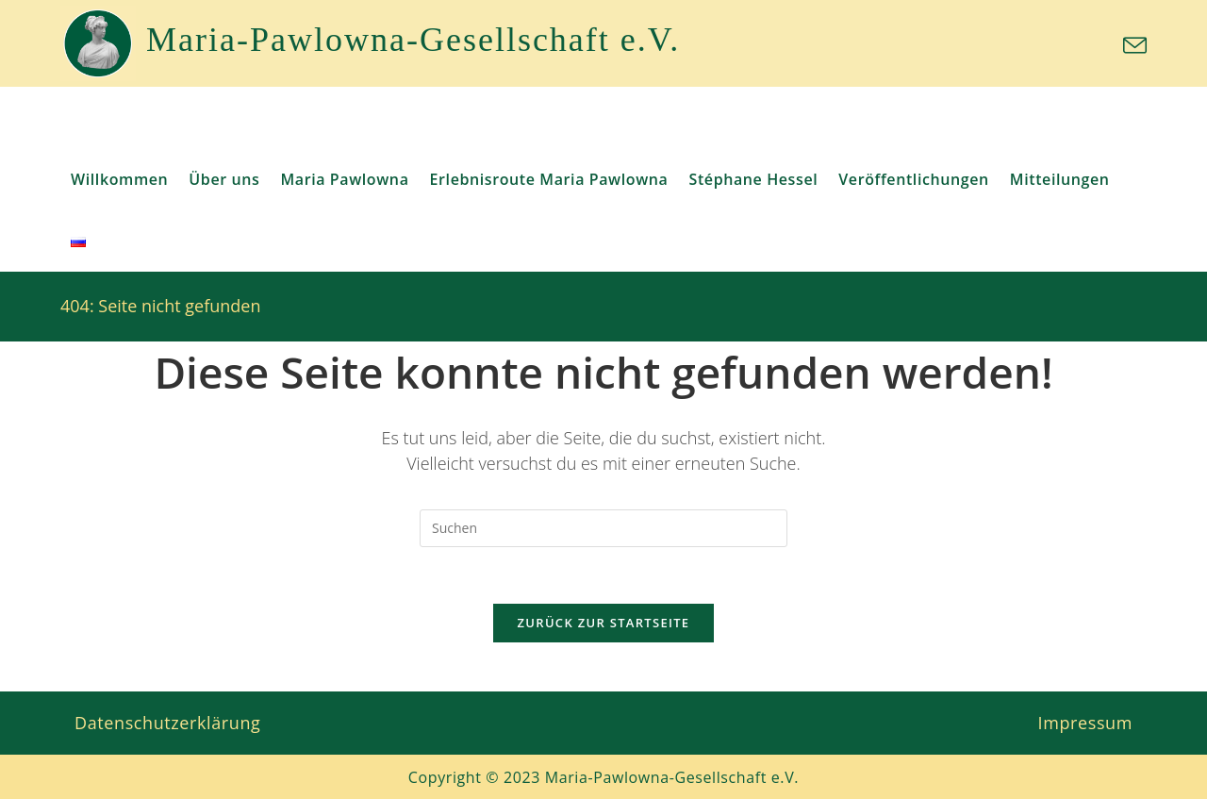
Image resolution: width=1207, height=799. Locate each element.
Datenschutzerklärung (167, 722)
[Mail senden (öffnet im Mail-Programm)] (1132, 46)
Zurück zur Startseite (604, 623)
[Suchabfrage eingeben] (603, 528)
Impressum (1085, 722)
